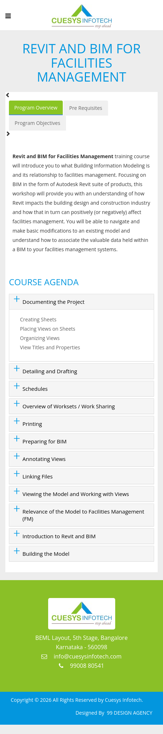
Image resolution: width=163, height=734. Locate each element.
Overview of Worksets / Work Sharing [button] (68, 406)
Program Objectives (37, 123)
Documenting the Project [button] (53, 301)
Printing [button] (32, 423)
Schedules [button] (35, 388)
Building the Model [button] (45, 553)
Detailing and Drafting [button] (49, 371)
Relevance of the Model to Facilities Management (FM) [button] (83, 515)
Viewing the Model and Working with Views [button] (75, 493)
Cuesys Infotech (123, 699)
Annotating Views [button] (44, 458)
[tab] (81, 301)
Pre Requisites (85, 107)
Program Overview (35, 107)
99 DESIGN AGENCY (129, 712)
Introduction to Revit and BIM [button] (59, 536)
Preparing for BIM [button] (44, 441)
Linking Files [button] (37, 476)
